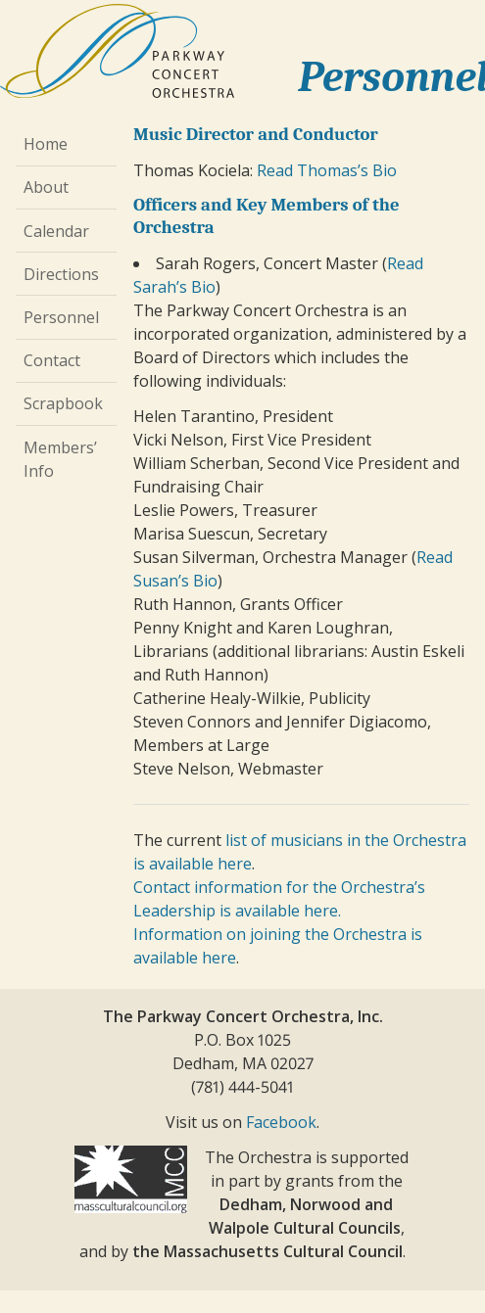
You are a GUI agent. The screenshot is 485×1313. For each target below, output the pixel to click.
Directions (61, 274)
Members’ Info (60, 459)
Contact (52, 360)
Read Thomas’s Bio (327, 170)
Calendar (56, 231)
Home (46, 144)
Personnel (61, 317)
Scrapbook (63, 403)
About (46, 187)
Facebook (281, 1122)
